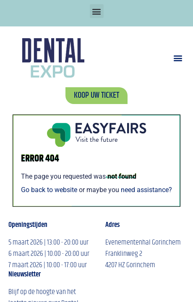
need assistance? (146, 190)
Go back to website (49, 190)
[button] (97, 11)
